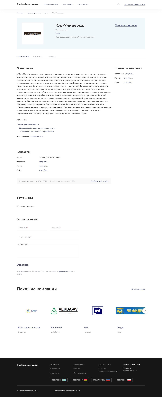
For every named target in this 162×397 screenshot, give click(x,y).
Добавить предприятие (134, 4)
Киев (46, 13)
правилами (63, 271)
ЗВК (86, 327)
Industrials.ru (99, 379)
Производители (51, 4)
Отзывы (52, 56)
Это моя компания (126, 25)
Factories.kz (56, 379)
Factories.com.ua (27, 4)
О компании (23, 56)
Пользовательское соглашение (67, 390)
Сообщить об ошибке (100, 181)
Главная (20, 13)
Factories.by (77, 379)
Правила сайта (104, 364)
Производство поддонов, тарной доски (37, 131)
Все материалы (80, 373)
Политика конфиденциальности (107, 369)
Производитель (36, 136)
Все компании (138, 289)
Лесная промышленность (28, 124)
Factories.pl (121, 379)
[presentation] (35, 251)
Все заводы (54, 364)
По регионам (54, 373)
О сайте (76, 368)
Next (145, 311)
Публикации (83, 4)
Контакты (38, 56)
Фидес (120, 327)
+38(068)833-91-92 (47, 161)
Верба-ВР (56, 327)
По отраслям (54, 368)
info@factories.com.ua (131, 364)
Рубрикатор (68, 4)
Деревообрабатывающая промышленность (37, 128)
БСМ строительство (29, 327)
